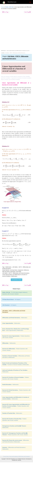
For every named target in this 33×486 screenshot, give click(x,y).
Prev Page (5, 12)
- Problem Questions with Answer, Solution (16, 406)
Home (2, 7)
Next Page (27, 12)
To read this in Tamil (16, 279)
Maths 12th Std (9, 7)
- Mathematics (11, 323)
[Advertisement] (16, 31)
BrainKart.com (12, 2)
